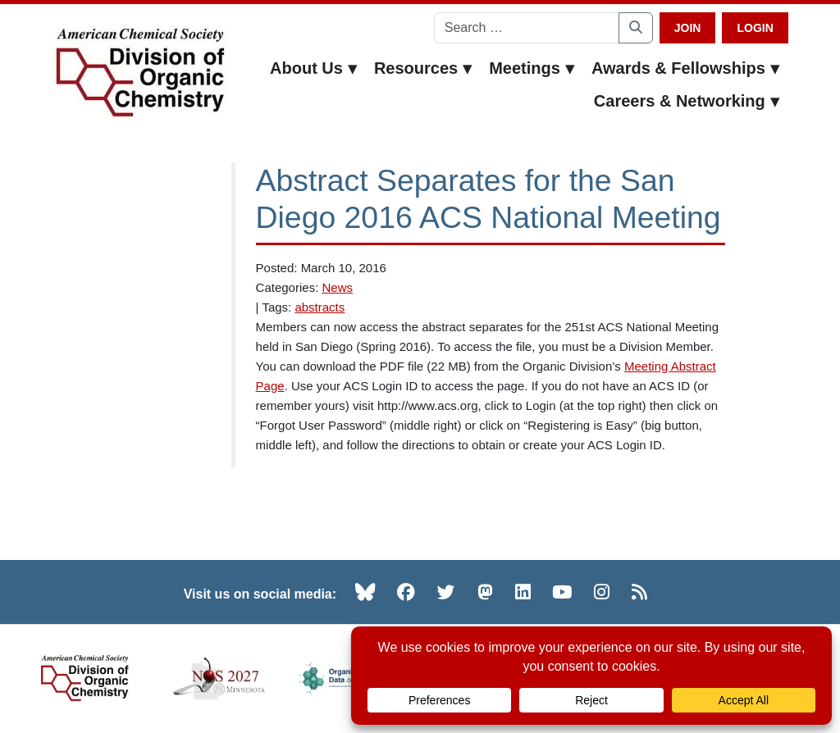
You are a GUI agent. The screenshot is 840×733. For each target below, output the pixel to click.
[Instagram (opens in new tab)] (602, 592)
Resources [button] (423, 68)
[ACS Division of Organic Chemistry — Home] (139, 73)
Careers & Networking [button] (687, 100)
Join (687, 27)
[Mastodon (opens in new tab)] (485, 592)
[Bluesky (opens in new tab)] (365, 592)
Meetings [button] (532, 68)
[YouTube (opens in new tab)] (562, 592)
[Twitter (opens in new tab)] (446, 592)
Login (755, 27)
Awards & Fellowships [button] (685, 68)
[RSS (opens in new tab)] (639, 592)
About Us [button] (314, 68)
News (337, 287)
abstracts (319, 307)
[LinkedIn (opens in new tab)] (523, 592)
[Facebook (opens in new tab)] (406, 592)
